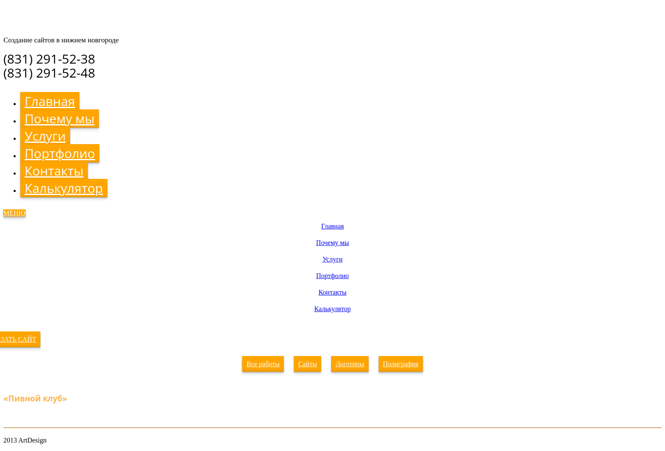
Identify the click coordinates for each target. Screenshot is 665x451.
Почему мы (60, 118)
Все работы (262, 363)
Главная (50, 101)
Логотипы (349, 363)
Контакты (54, 170)
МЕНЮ (14, 213)
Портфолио (60, 153)
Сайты (307, 363)
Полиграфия (401, 363)
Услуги (45, 136)
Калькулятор (64, 188)
